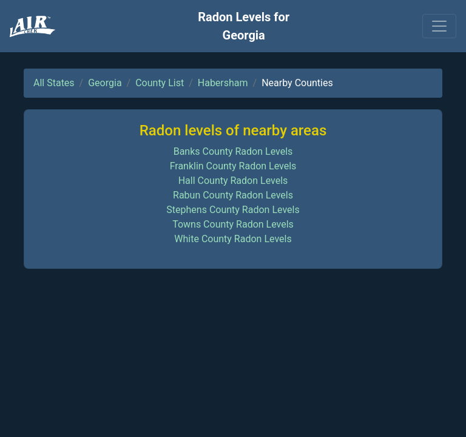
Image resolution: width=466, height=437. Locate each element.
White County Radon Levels (232, 239)
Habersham (223, 83)
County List (159, 83)
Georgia (104, 83)
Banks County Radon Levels (233, 151)
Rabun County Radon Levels (233, 195)
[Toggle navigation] (439, 26)
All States (54, 83)
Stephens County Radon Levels (232, 209)
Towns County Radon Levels (233, 224)
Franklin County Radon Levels (233, 166)
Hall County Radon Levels (233, 180)
